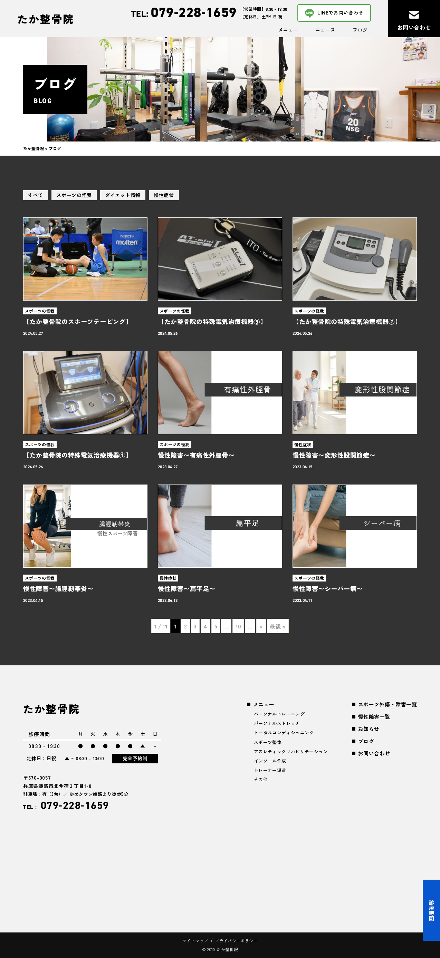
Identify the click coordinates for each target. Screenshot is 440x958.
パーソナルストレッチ (277, 723)
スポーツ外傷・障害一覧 (387, 704)
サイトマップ (195, 941)
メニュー (288, 29)
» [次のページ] (261, 626)
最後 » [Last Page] (278, 626)
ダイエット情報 (123, 195)
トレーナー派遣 (270, 770)
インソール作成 (270, 760)
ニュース (325, 29)
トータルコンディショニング (284, 732)
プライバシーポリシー (236, 941)
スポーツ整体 (267, 742)
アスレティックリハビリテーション (291, 751)
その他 (261, 779)
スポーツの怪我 (74, 195)
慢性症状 (164, 195)
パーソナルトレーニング (279, 714)
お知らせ (369, 728)
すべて (35, 195)
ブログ (360, 29)
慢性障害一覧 (374, 716)
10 (238, 626)
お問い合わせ (374, 753)
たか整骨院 (45, 18)
